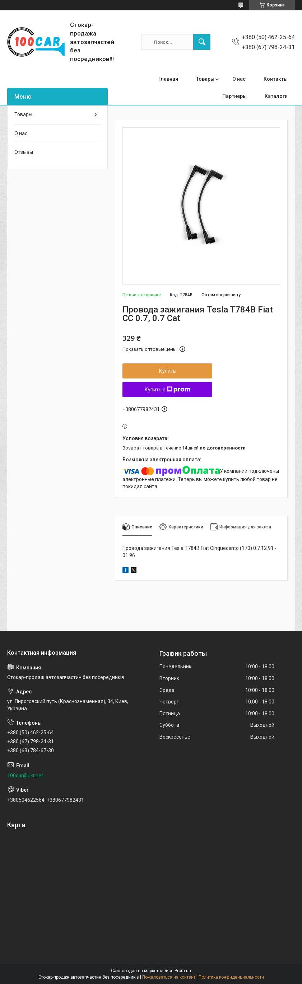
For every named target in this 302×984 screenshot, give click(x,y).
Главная (168, 79)
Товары (205, 79)
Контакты (276, 79)
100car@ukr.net (25, 775)
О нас (239, 79)
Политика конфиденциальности (231, 977)
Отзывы (23, 152)
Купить (167, 371)
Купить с (167, 389)
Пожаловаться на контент (168, 977)
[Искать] (201, 42)
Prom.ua (183, 970)
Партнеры (234, 96)
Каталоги (276, 96)
